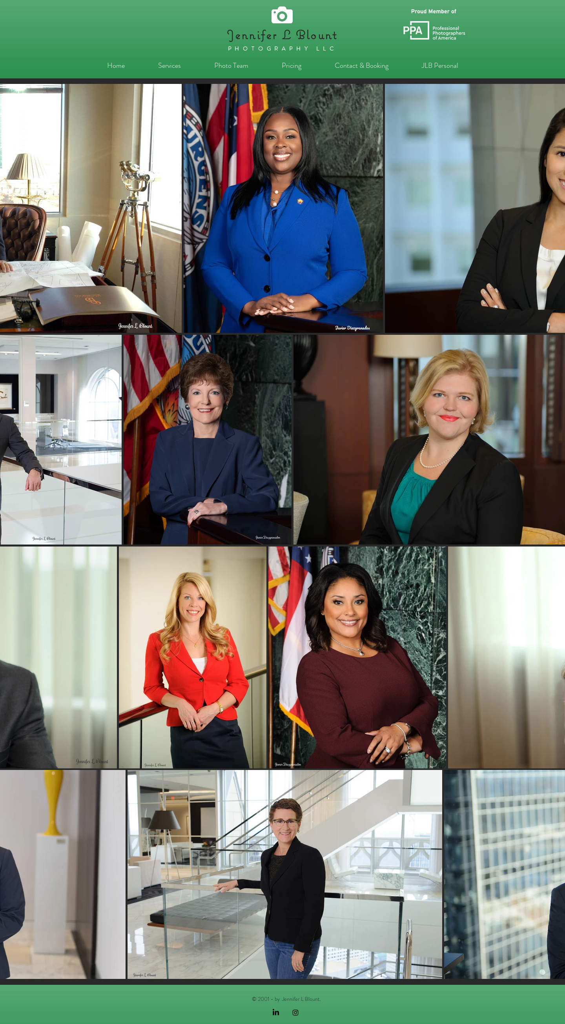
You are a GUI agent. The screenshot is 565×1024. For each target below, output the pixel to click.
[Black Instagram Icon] (295, 1013)
